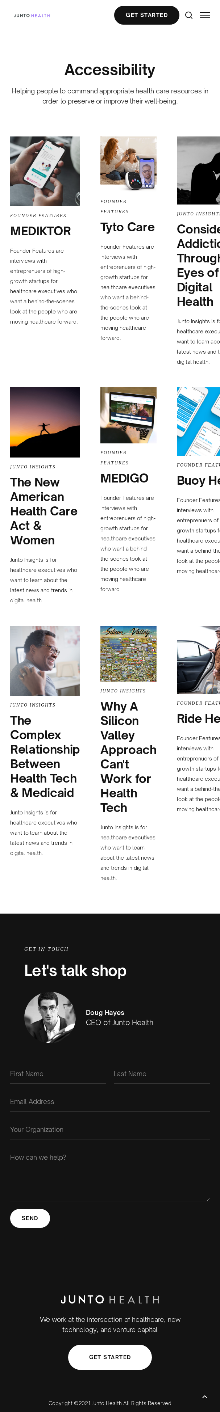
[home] (30, 15)
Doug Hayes (105, 1012)
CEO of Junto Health (120, 1022)
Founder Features (38, 215)
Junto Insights (33, 467)
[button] (201, 15)
